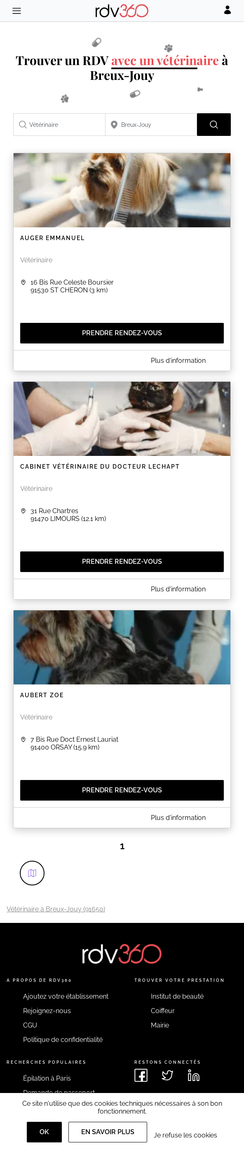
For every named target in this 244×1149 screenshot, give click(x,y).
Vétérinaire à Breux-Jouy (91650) (56, 909)
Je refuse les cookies (185, 1135)
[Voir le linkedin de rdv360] (193, 1075)
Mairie (160, 1025)
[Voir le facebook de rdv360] (141, 1075)
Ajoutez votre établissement (65, 996)
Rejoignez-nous (47, 1011)
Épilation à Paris (47, 1078)
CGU (30, 1025)
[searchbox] (59, 124)
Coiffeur (163, 1011)
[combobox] (59, 124)
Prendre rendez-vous (122, 333)
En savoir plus (107, 1132)
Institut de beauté (177, 996)
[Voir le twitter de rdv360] (167, 1075)
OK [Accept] (44, 1132)
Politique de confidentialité (63, 1040)
